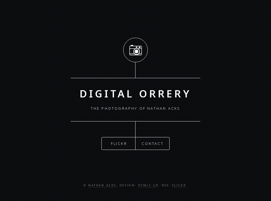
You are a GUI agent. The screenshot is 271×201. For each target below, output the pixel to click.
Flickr (119, 142)
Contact (152, 142)
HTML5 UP (148, 185)
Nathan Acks (102, 185)
